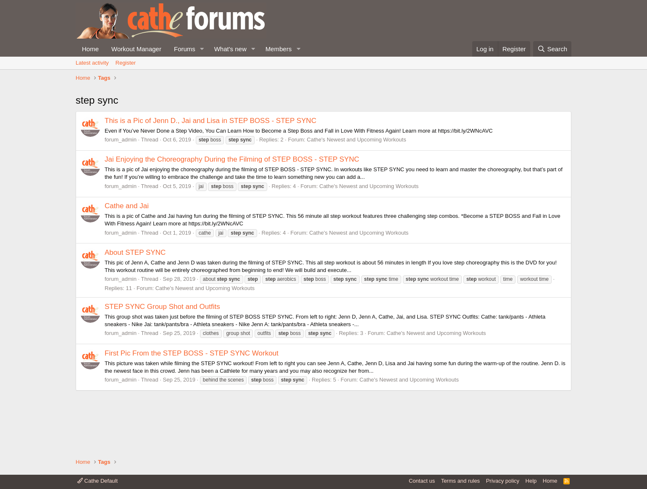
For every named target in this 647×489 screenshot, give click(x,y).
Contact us (422, 481)
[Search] (552, 49)
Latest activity (92, 63)
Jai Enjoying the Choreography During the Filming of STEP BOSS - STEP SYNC (232, 216)
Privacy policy (502, 481)
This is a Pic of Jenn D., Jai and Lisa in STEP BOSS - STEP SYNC (210, 177)
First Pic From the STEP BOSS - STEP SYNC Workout (192, 409)
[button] (202, 49)
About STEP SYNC (135, 309)
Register (126, 63)
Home (90, 48)
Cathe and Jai (127, 263)
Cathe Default (97, 481)
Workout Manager (136, 48)
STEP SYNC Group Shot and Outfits (162, 363)
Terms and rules (460, 481)
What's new (230, 48)
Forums (184, 48)
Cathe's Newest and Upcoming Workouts (356, 196)
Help (531, 481)
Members (279, 48)
